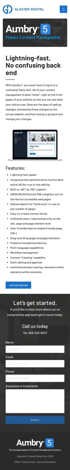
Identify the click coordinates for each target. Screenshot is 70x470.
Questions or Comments (22, 386)
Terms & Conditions (46, 462)
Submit (35, 419)
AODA (17, 462)
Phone (10, 371)
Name (10, 342)
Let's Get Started (18, 285)
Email (9, 357)
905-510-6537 (38, 333)
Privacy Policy (28, 462)
